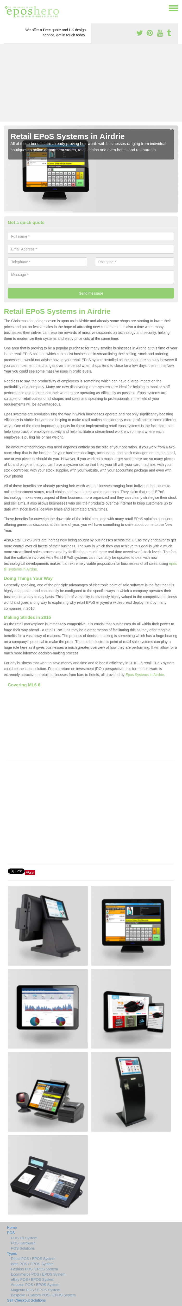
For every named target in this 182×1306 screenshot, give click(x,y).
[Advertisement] (91, 82)
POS (11, 1233)
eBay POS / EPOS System (32, 1279)
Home (12, 1227)
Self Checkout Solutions (26, 1300)
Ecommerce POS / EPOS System (38, 1274)
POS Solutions (23, 1248)
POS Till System (24, 1238)
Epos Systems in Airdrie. (145, 675)
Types (12, 1253)
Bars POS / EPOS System (32, 1264)
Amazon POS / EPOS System (35, 1285)
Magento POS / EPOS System (35, 1290)
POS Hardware (23, 1243)
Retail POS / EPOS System (33, 1259)
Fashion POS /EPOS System (34, 1269)
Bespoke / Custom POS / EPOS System (43, 1295)
